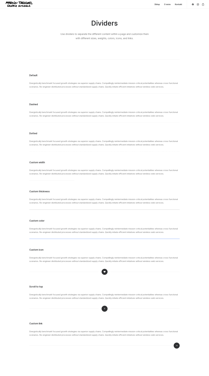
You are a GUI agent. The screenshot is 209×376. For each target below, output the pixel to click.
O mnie (167, 4)
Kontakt (178, 4)
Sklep (157, 4)
